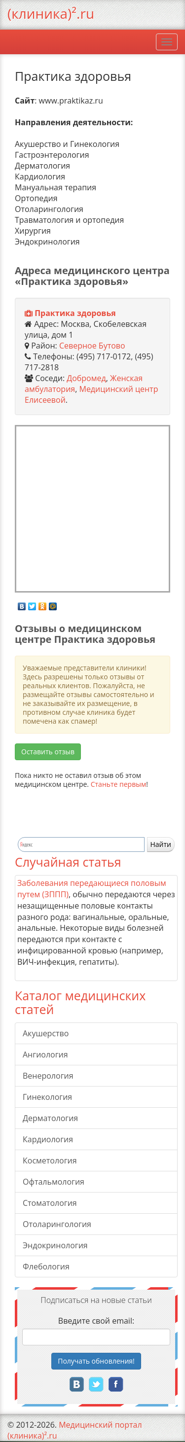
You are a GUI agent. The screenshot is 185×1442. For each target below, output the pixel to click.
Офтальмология (53, 1181)
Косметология (50, 1160)
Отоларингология (57, 1224)
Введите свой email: (96, 1320)
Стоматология (50, 1202)
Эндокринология (55, 1245)
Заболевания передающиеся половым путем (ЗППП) (91, 889)
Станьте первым (119, 784)
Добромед (86, 378)
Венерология (48, 1075)
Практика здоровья (75, 313)
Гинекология (47, 1096)
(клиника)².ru (50, 13)
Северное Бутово (92, 345)
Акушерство (46, 1033)
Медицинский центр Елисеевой (91, 394)
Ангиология (45, 1054)
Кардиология (48, 1139)
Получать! (96, 1361)
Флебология (46, 1266)
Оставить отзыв (47, 751)
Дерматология (50, 1118)
